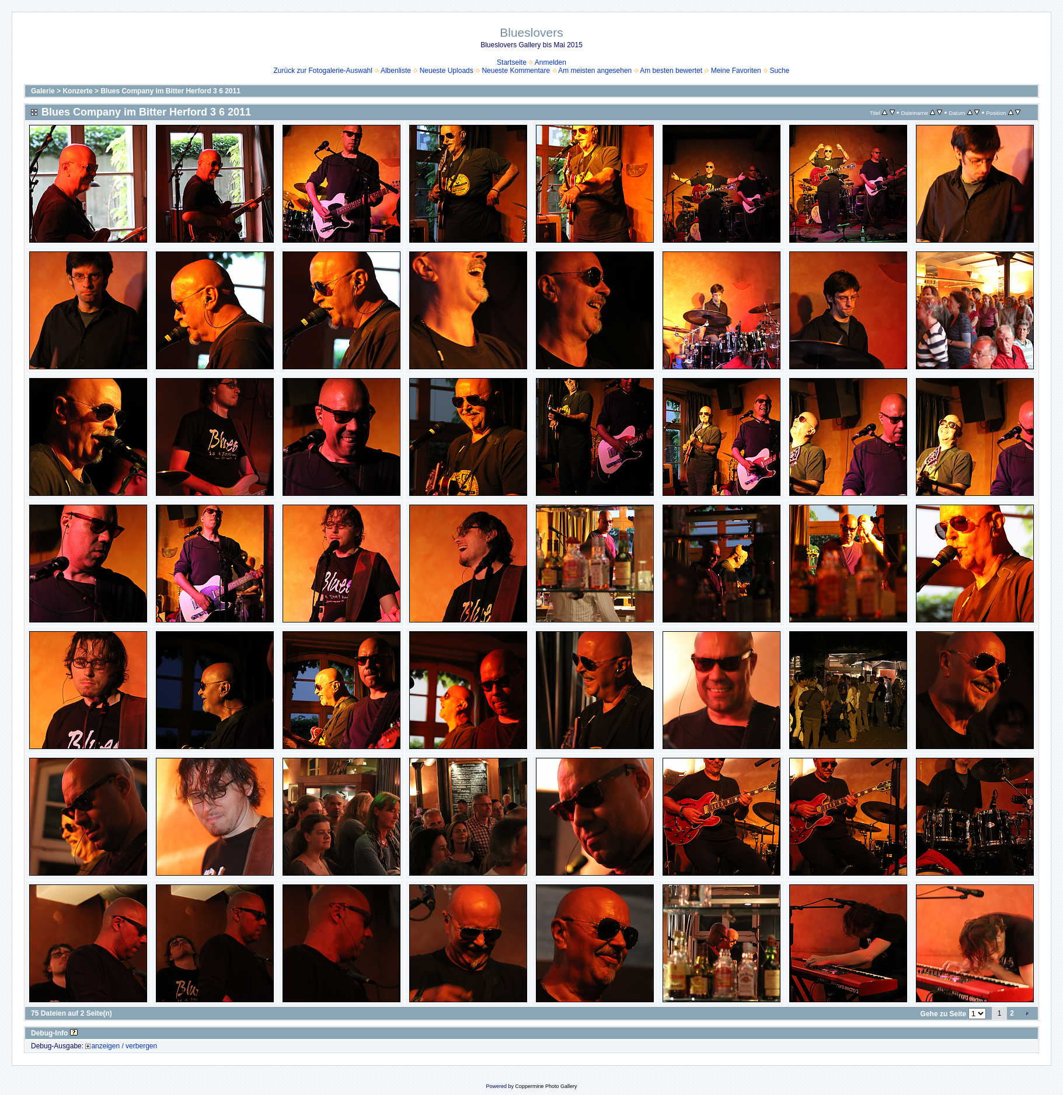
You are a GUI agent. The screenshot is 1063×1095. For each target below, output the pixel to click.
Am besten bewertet (671, 71)
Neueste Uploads (446, 71)
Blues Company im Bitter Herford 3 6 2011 (170, 91)
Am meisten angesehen (595, 71)
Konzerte (77, 91)
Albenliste (396, 71)
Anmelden (550, 62)
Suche (779, 71)
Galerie (43, 91)
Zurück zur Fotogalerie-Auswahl (323, 71)
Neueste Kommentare (516, 71)
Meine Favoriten (736, 71)
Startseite (512, 62)
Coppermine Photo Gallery (546, 1086)
